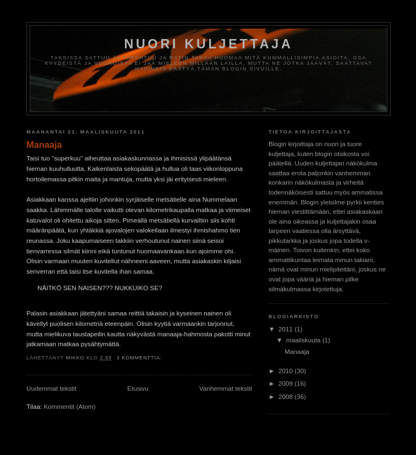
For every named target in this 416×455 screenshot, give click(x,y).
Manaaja (44, 144)
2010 (286, 370)
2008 (286, 396)
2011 (286, 328)
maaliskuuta (304, 339)
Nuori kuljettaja (208, 44)
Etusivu (137, 388)
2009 (286, 383)
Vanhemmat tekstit (225, 388)
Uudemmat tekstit (51, 388)
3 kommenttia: (140, 357)
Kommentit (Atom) (69, 406)
